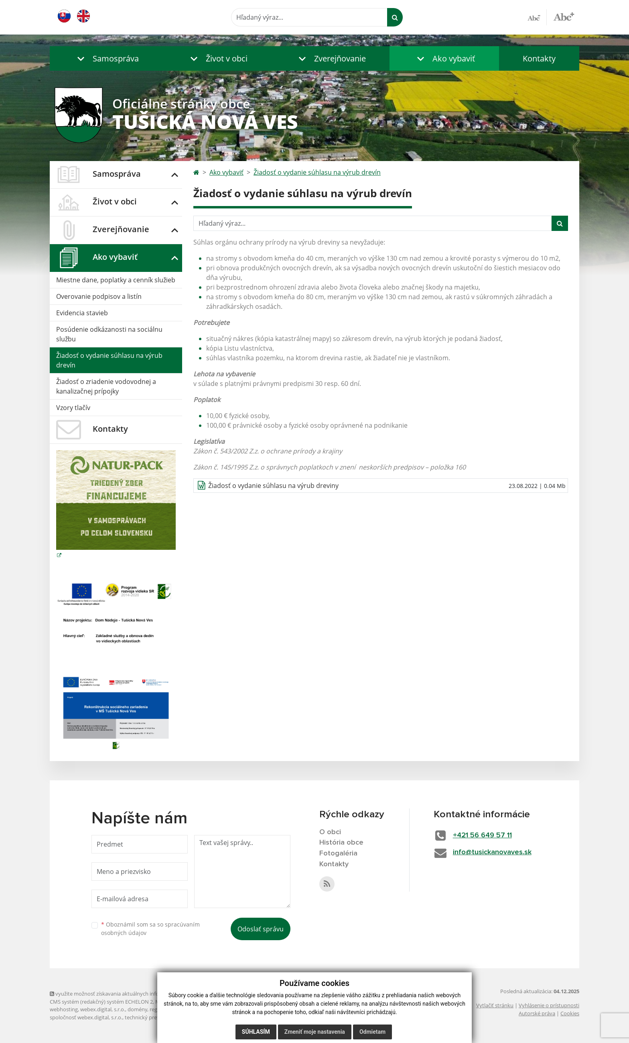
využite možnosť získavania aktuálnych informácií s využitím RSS (129, 993)
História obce (341, 842)
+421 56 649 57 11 (482, 835)
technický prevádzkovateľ (155, 1017)
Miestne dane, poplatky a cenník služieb (115, 280)
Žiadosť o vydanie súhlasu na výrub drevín (109, 360)
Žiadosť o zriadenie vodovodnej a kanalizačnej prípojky (106, 386)
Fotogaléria (338, 853)
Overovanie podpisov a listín (99, 296)
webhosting (64, 1009)
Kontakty (539, 58)
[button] (106, 58)
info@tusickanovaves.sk (492, 852)
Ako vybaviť (226, 172)
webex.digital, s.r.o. (102, 1009)
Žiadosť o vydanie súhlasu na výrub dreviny (273, 485)
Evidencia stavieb (82, 312)
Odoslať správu (260, 929)
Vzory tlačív (73, 407)
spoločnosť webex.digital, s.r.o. (86, 1017)
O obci (330, 832)
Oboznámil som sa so (150, 929)
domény (137, 1009)
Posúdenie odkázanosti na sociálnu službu (109, 334)
